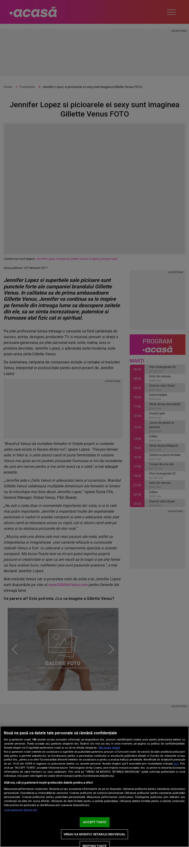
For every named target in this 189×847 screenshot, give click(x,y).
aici (176, 763)
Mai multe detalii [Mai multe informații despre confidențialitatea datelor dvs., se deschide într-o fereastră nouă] (109, 747)
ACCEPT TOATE (94, 822)
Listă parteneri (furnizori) (20, 810)
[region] (94, 786)
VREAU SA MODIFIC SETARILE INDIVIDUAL (95, 834)
